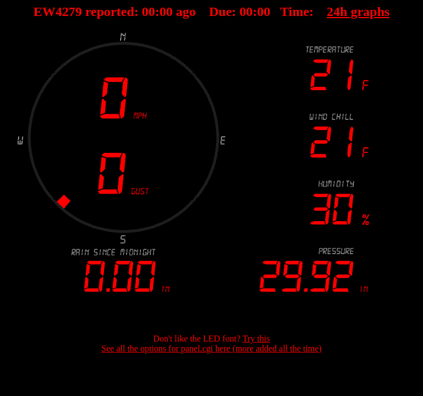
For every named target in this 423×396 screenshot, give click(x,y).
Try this (256, 338)
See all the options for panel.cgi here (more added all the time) (211, 348)
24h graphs (358, 11)
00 (148, 11)
